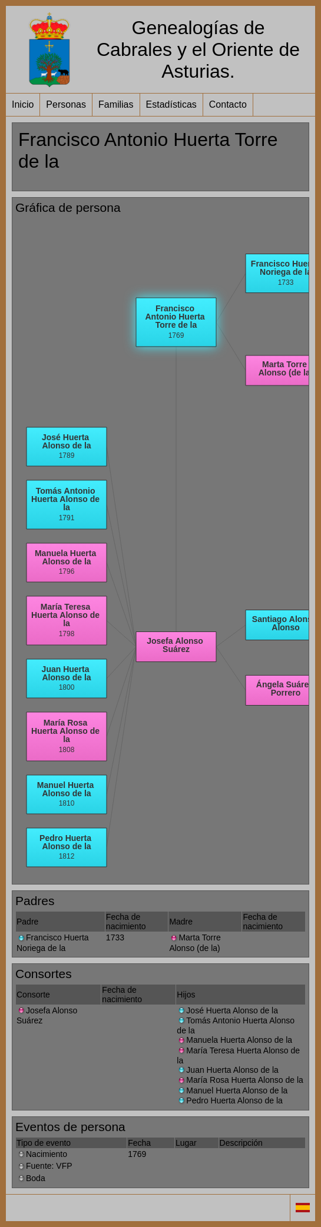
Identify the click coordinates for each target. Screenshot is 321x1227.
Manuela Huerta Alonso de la (234, 1040)
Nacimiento (41, 1154)
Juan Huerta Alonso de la (227, 1070)
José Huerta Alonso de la (227, 1010)
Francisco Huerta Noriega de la (52, 942)
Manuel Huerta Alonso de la (232, 1090)
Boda (30, 1178)
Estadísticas (171, 104)
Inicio (23, 104)
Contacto (228, 104)
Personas (66, 104)
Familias (116, 104)
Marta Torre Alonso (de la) (194, 942)
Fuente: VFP (44, 1166)
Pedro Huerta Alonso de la (229, 1100)
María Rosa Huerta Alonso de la (240, 1080)
